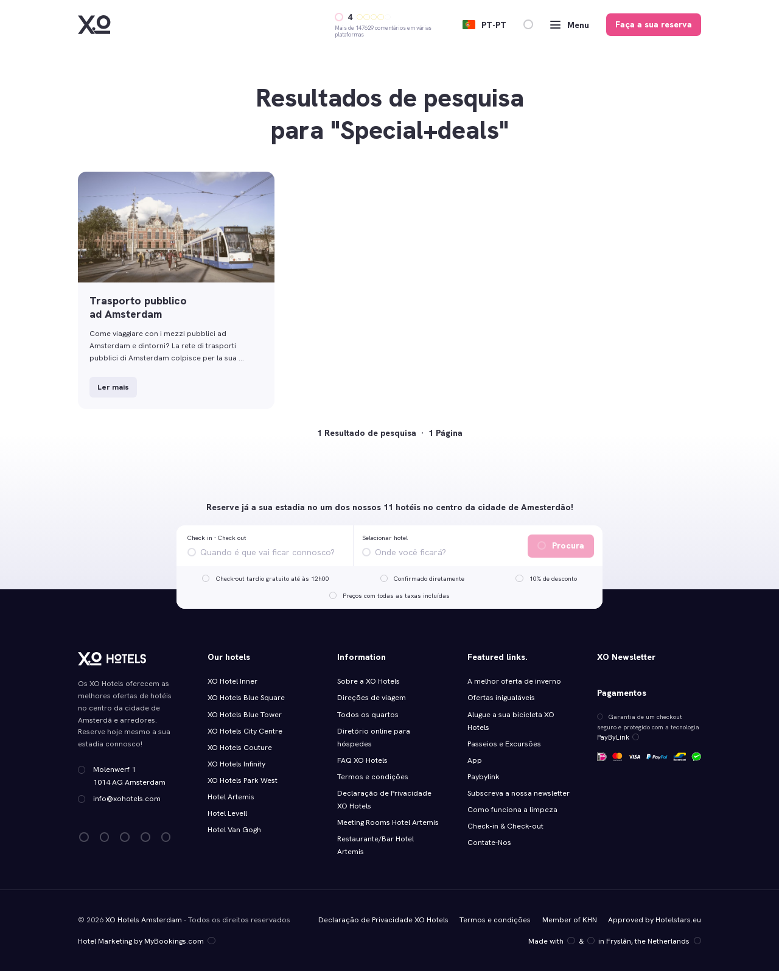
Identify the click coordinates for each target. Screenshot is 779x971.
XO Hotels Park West (243, 780)
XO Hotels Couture (240, 747)
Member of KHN (569, 920)
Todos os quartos (368, 715)
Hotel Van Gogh (234, 830)
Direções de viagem (371, 698)
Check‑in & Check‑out (506, 826)
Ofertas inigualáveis (501, 698)
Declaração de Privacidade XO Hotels (383, 920)
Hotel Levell (227, 813)
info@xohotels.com (127, 799)
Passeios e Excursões (504, 744)
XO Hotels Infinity (236, 764)
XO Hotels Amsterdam (143, 919)
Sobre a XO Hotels (368, 681)
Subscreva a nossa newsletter (518, 793)
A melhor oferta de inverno (514, 681)
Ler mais (114, 387)
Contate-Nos (489, 842)
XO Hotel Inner (232, 681)
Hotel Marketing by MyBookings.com (146, 941)
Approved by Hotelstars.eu (654, 920)
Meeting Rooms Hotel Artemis (388, 822)
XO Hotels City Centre (245, 731)
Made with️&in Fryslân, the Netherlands (615, 941)
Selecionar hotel (385, 537)
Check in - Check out (216, 537)
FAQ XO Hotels (362, 760)
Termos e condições (372, 777)
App (474, 760)
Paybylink (483, 777)
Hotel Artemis (231, 797)
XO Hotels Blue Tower (245, 715)
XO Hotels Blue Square (246, 698)
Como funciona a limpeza (512, 810)
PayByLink (616, 737)
